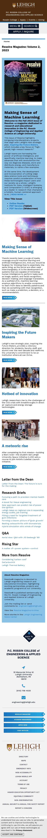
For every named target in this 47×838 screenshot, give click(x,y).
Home (7, 41)
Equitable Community (23, 796)
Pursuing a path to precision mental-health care (23, 498)
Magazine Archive (26, 610)
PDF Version (16, 206)
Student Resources (22, 719)
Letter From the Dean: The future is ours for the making (22, 485)
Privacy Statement (24, 830)
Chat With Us (22, 730)
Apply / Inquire (23, 31)
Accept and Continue (12, 834)
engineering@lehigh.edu (30, 606)
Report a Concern (23, 808)
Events (32, 20)
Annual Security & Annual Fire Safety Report (23, 804)
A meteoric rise (15, 445)
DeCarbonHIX (8, 562)
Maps (23, 761)
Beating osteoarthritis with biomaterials (21, 523)
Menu (15, 25)
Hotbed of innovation (20, 393)
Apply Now (22, 725)
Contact (23, 765)
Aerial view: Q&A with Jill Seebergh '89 (20, 537)
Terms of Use (23, 784)
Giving (41, 20)
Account (24, 780)
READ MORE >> (18, 194)
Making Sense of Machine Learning (17, 249)
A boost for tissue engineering (16, 502)
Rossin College (10, 20)
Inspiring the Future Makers (24, 145)
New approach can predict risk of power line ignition (21, 506)
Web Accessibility (23, 772)
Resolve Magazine (22, 714)
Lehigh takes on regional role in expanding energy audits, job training (22, 511)
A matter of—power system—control (20, 548)
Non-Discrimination (23, 800)
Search (30, 25)
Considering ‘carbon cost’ (14, 559)
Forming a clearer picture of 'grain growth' (22, 520)
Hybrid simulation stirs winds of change (21, 526)
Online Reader (17, 203)
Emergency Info (23, 768)
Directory (23, 757)
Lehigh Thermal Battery (13, 565)
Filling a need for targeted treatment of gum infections (21, 516)
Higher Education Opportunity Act (23, 792)
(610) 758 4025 (23, 690)
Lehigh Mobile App (23, 776)
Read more (7, 297)
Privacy (23, 788)
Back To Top (29, 637)
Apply (23, 20)
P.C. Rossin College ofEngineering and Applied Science (24, 13)
